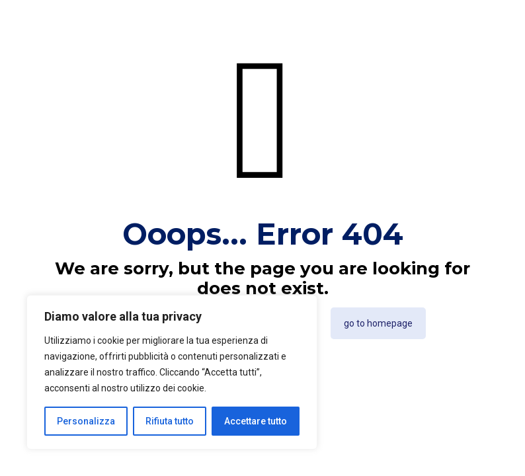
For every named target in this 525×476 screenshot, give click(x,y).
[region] (171, 372)
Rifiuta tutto (169, 421)
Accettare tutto (255, 421)
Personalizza (86, 421)
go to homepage (378, 323)
